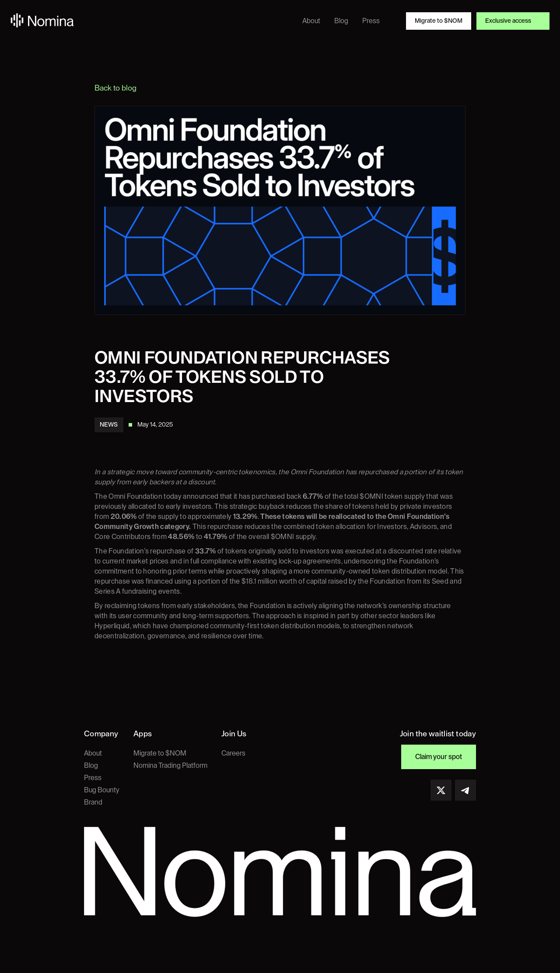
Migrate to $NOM (159, 753)
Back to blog (115, 88)
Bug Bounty (101, 790)
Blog (91, 765)
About (93, 753)
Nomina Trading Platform (170, 765)
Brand (93, 802)
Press (93, 777)
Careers (233, 753)
